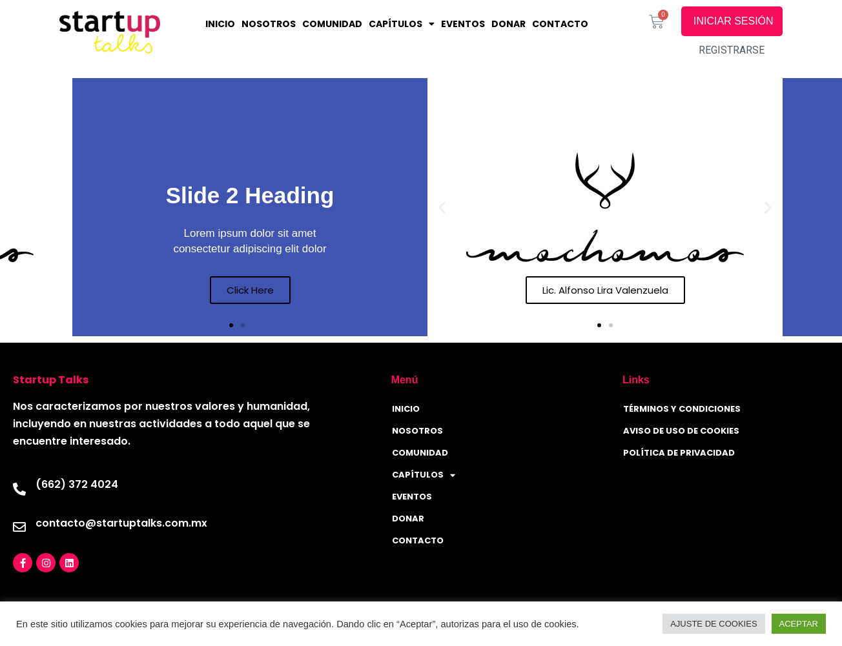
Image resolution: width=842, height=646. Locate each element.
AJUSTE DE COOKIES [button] (713, 624)
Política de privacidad (679, 453)
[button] (231, 325)
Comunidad (332, 23)
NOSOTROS (268, 23)
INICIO (220, 23)
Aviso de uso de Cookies (681, 431)
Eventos (463, 23)
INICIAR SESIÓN (734, 20)
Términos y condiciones (682, 409)
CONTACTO (560, 23)
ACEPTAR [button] (798, 624)
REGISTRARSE (732, 50)
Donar (508, 23)
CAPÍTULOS (402, 24)
